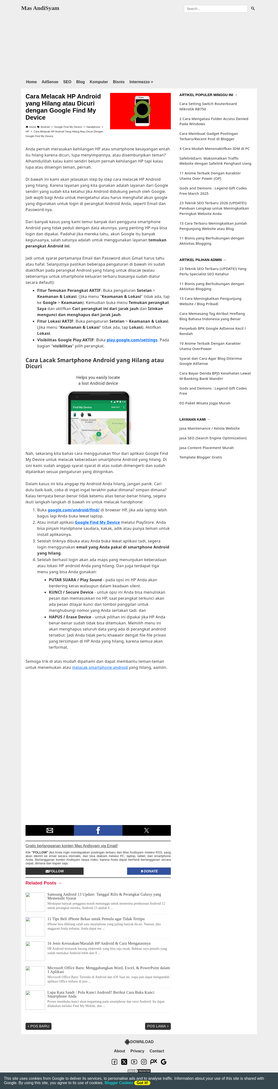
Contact (157, 1051)
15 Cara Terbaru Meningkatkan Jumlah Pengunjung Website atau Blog (213, 226)
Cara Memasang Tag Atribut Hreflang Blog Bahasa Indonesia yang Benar (212, 316)
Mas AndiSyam (40, 8)
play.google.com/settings (132, 340)
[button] (50, 830)
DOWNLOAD (139, 1042)
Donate (149, 871)
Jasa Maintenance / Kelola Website (209, 428)
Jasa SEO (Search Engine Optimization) (212, 437)
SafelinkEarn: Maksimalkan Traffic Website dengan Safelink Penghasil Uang (215, 161)
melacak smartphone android (100, 667)
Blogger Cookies (118, 1083)
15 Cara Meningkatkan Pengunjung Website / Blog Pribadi (210, 301)
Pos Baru (38, 1026)
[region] (139, 45)
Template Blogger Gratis (200, 457)
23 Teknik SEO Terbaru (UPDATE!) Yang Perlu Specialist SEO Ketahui (212, 271)
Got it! (142, 1083)
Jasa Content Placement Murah (206, 447)
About (119, 1051)
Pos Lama (158, 1026)
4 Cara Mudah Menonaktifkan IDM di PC (214, 148)
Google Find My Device (97, 522)
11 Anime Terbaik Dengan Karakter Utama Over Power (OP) (210, 176)
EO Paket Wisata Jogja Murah (204, 403)
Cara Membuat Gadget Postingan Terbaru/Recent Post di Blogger (208, 136)
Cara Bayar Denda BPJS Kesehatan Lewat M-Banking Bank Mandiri (215, 376)
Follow (54, 871)
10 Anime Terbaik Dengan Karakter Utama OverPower (210, 346)
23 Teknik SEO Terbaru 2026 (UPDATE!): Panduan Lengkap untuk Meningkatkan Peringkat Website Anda (214, 208)
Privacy (137, 1051)
